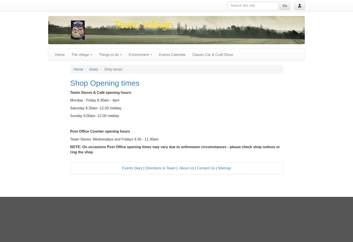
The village (82, 55)
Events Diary (132, 168)
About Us (186, 168)
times (93, 69)
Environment (140, 55)
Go (284, 6)
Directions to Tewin (160, 168)
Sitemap (224, 168)
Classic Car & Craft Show (212, 55)
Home (60, 55)
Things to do (110, 55)
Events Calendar (172, 55)
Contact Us (206, 168)
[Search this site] (253, 6)
